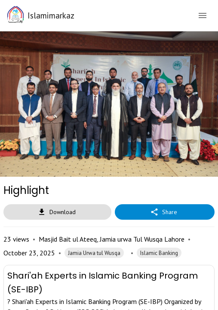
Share (165, 212)
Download (57, 212)
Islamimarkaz (51, 15)
